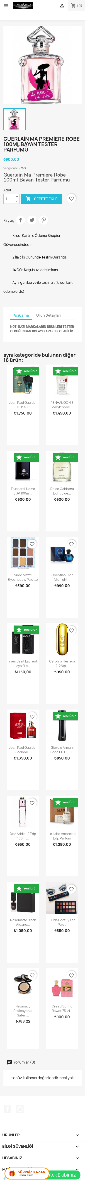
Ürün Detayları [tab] (48, 315)
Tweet (31, 220)
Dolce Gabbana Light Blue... (62, 491)
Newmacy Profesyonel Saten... (22, 1010)
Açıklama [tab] (21, 315)
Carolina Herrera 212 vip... (62, 663)
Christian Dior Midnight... (62, 577)
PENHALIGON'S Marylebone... (62, 404)
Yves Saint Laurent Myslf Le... (23, 663)
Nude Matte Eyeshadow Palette (23, 577)
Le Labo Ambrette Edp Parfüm (62, 836)
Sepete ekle (42, 199)
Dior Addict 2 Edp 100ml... (23, 836)
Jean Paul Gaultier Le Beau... (23, 404)
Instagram (20, 1109)
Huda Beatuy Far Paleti (62, 922)
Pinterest (43, 220)
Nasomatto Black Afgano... (23, 922)
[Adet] (8, 199)
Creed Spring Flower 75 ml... (62, 1008)
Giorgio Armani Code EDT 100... (62, 749)
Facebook (7, 1109)
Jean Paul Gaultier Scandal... (23, 749)
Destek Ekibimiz (59, 1175)
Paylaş (20, 220)
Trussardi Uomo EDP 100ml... (23, 491)
